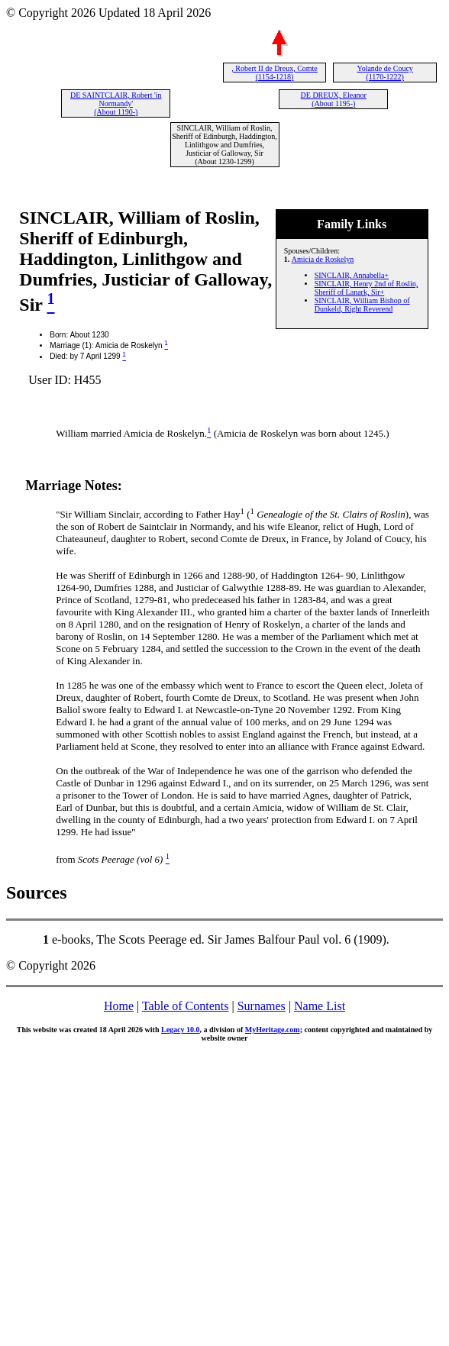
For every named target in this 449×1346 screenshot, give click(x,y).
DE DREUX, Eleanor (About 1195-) (334, 99)
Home (119, 1005)
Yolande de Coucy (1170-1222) (384, 72)
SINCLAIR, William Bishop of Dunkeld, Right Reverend (362, 304)
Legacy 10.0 (180, 1029)
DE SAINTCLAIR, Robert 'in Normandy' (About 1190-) (116, 103)
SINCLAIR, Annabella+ (352, 275)
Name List (319, 1005)
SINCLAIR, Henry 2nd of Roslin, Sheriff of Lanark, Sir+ (366, 287)
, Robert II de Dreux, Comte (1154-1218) (274, 72)
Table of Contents (185, 1005)
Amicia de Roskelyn (323, 259)
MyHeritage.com (272, 1029)
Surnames (261, 1005)
